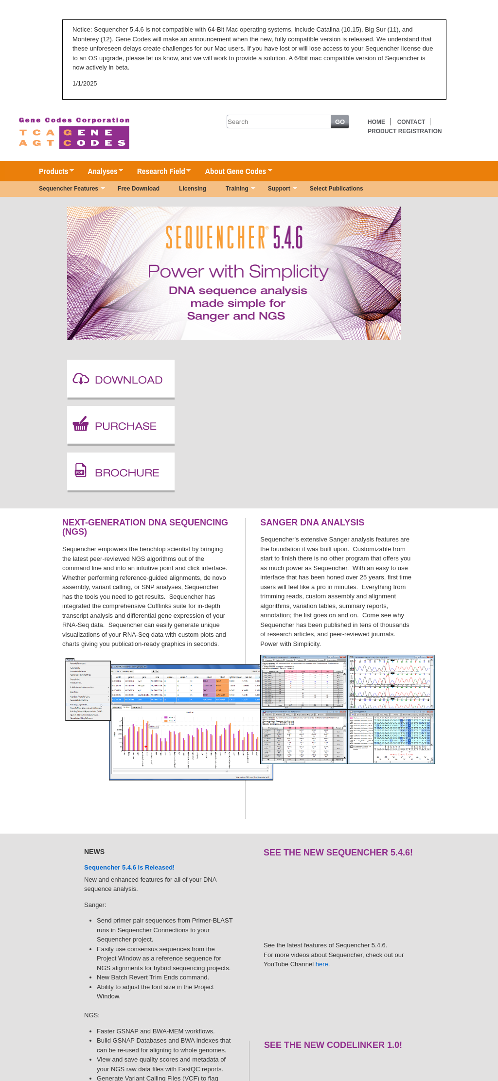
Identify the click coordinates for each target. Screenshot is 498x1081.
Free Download (139, 188)
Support (277, 189)
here (322, 964)
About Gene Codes (233, 171)
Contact (411, 122)
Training (235, 189)
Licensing (192, 188)
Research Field (159, 171)
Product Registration (405, 131)
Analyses (100, 171)
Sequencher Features (67, 189)
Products (51, 171)
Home (376, 122)
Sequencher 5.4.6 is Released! (129, 867)
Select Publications (336, 188)
